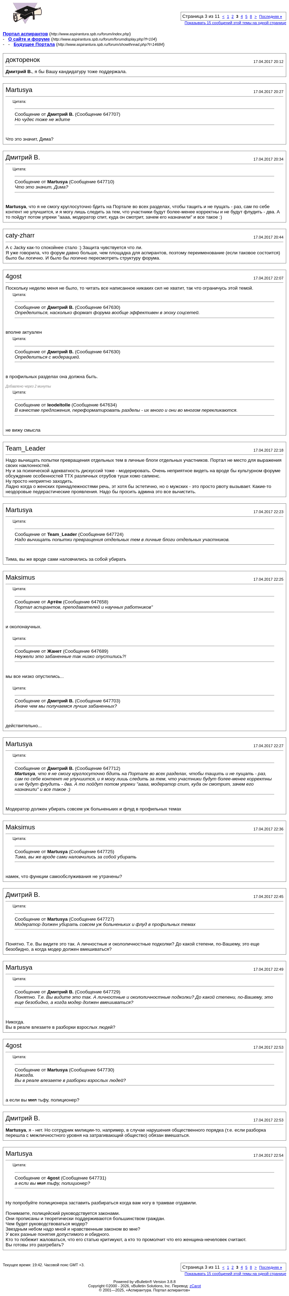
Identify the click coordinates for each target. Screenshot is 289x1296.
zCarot (195, 1286)
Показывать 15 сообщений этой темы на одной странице (235, 23)
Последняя (270, 16)
